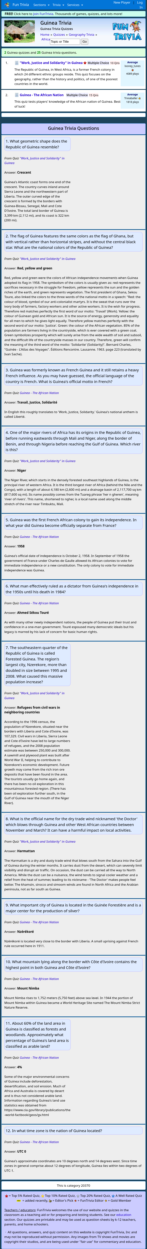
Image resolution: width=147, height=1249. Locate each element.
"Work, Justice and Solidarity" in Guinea (47, 258)
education (123, 1215)
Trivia (57, 5)
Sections (40, 5)
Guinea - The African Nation (39, 393)
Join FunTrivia (43, 14)
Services (73, 5)
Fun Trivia (16, 5)
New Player (122, 2)
